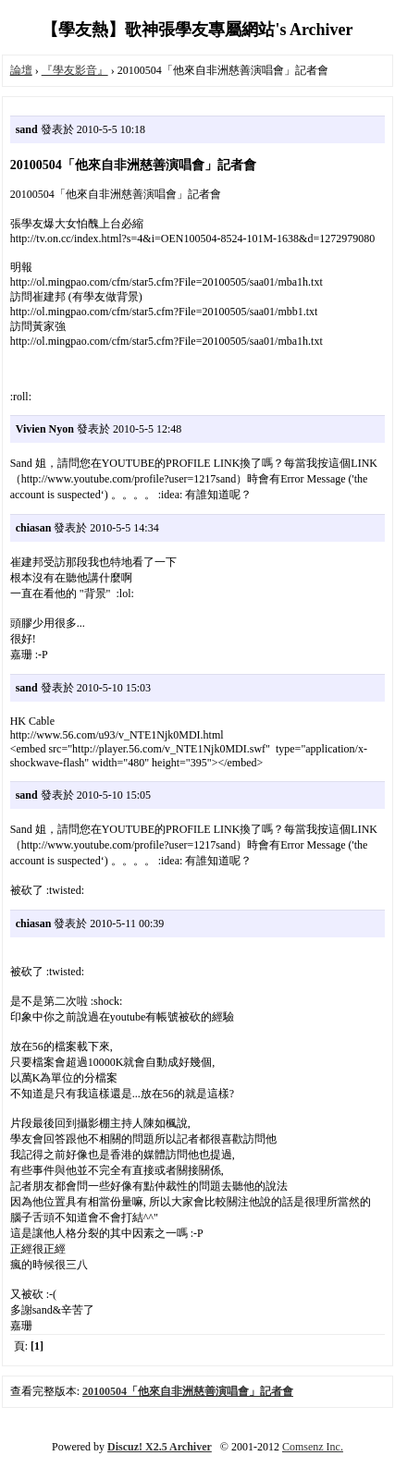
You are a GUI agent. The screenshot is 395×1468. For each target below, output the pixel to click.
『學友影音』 (75, 70)
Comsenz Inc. (312, 1446)
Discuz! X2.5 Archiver (159, 1446)
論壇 (21, 70)
